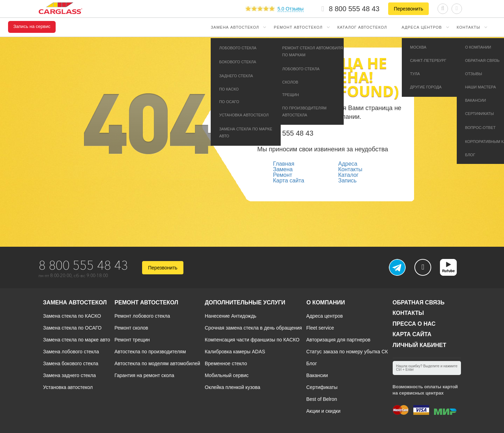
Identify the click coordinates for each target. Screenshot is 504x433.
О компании (325, 302)
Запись (347, 180)
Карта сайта (288, 180)
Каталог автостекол (362, 27)
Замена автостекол (235, 27)
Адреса (347, 164)
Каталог (348, 175)
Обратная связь (419, 302)
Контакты (468, 27)
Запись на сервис (31, 26)
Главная (283, 164)
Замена (283, 169)
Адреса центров (422, 27)
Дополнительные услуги (245, 302)
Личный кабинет (419, 345)
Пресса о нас (414, 324)
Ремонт (282, 175)
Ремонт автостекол (298, 27)
